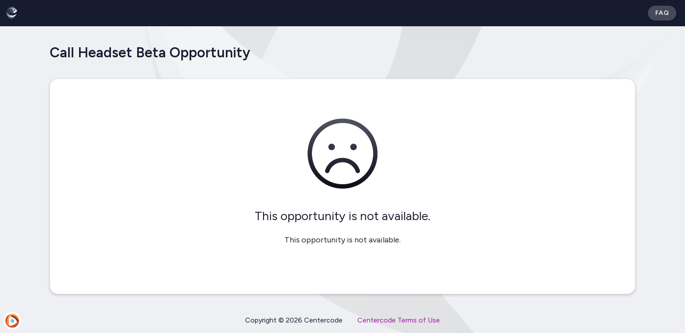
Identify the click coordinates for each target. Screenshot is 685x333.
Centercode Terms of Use (398, 320)
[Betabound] (12, 13)
